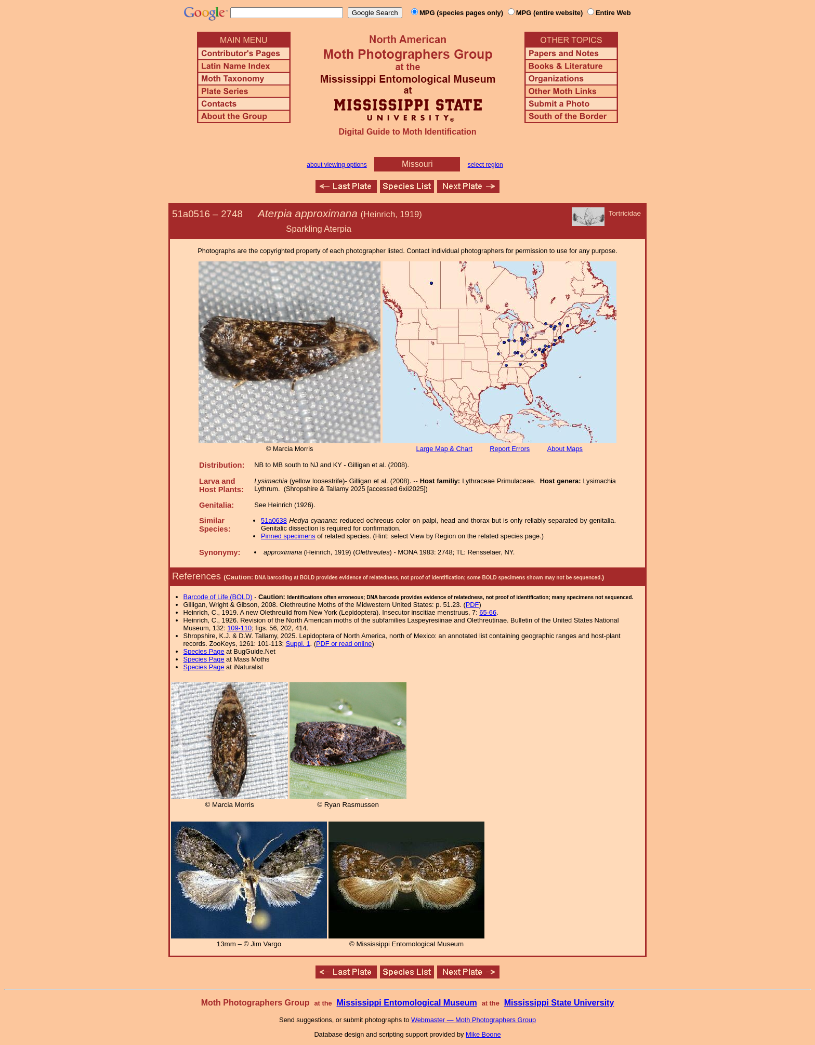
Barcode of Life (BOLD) (218, 597)
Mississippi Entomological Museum (406, 1002)
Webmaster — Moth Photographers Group (473, 1020)
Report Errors (510, 449)
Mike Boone (483, 1034)
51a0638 (274, 520)
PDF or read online (344, 643)
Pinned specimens (288, 536)
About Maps (565, 449)
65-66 (487, 612)
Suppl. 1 (298, 643)
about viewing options (336, 164)
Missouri (417, 164)
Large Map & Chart (444, 449)
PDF (472, 605)
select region (485, 164)
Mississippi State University (559, 1002)
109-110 (239, 628)
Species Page (204, 651)
